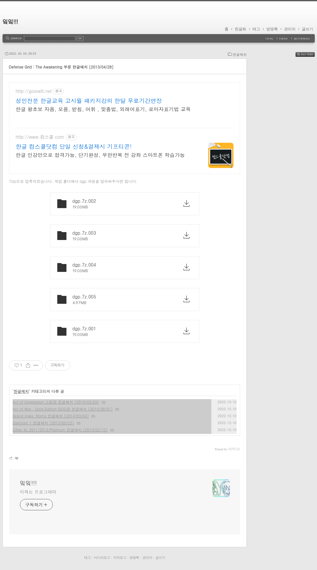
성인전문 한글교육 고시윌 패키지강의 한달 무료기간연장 (89, 101)
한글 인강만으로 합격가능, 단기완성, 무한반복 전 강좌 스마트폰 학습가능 (100, 155)
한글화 (240, 29)
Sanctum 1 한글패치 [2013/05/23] (43, 422)
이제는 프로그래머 (38, 492)
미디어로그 (102, 557)
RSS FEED (310, 54)
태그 (256, 29)
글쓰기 (307, 29)
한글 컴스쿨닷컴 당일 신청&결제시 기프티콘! (74, 146)
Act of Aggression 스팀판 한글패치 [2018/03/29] (56, 402)
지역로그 (119, 557)
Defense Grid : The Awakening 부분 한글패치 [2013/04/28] (61, 66)
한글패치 (240, 54)
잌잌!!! (10, 22)
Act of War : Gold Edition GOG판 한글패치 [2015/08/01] (63, 408)
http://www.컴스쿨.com (40, 137)
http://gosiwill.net (34, 91)
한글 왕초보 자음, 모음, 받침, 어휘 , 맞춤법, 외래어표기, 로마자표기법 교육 (103, 109)
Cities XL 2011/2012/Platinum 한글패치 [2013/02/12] (60, 429)
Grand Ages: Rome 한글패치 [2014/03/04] (51, 415)
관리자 (289, 29)
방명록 (272, 29)
